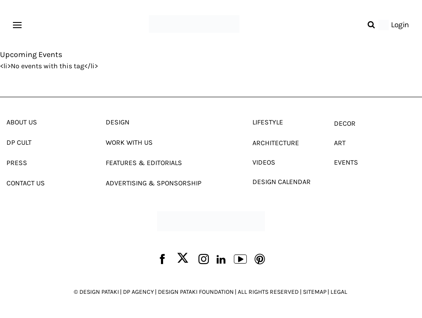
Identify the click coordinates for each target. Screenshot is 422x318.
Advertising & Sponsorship (154, 183)
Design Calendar (281, 182)
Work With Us (129, 142)
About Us (21, 122)
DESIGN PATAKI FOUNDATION (196, 292)
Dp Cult (18, 142)
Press (16, 163)
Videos (263, 162)
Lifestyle (267, 122)
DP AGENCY (138, 292)
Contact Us (25, 183)
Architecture (275, 143)
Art (340, 143)
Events (346, 162)
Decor (345, 123)
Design (117, 122)
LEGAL (339, 292)
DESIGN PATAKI (99, 292)
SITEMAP (315, 292)
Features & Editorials (144, 163)
